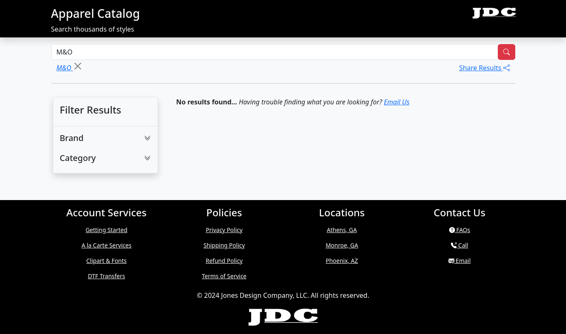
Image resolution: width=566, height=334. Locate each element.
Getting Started (107, 230)
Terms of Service (224, 276)
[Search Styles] (274, 52)
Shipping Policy (224, 245)
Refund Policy (224, 261)
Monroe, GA (342, 245)
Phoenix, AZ (342, 261)
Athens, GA (342, 230)
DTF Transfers (106, 276)
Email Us (396, 101)
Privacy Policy (224, 230)
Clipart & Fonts (106, 261)
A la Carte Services (106, 245)
